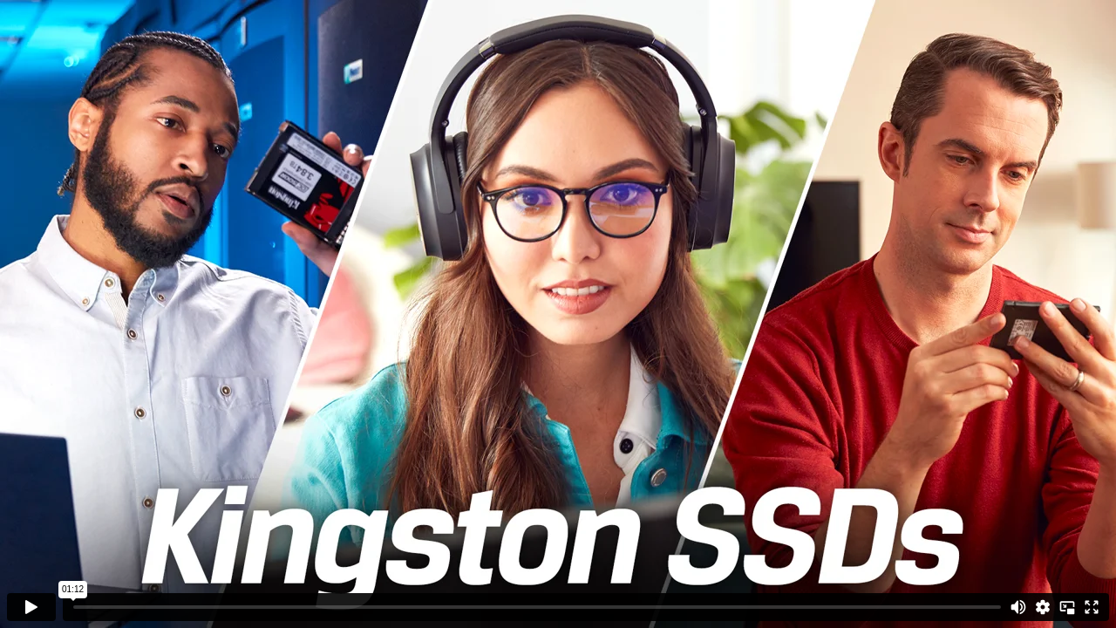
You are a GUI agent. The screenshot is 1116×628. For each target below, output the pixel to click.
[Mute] (1018, 607)
